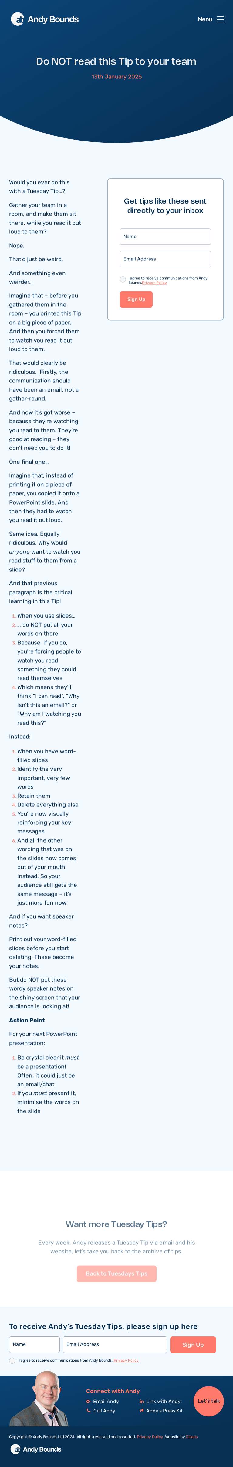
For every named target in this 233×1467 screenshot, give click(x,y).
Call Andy (100, 1411)
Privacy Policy (154, 283)
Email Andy (102, 1402)
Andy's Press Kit (161, 1411)
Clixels (192, 1437)
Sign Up (136, 300)
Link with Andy (160, 1402)
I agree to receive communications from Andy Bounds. (168, 281)
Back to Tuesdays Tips (116, 1283)
